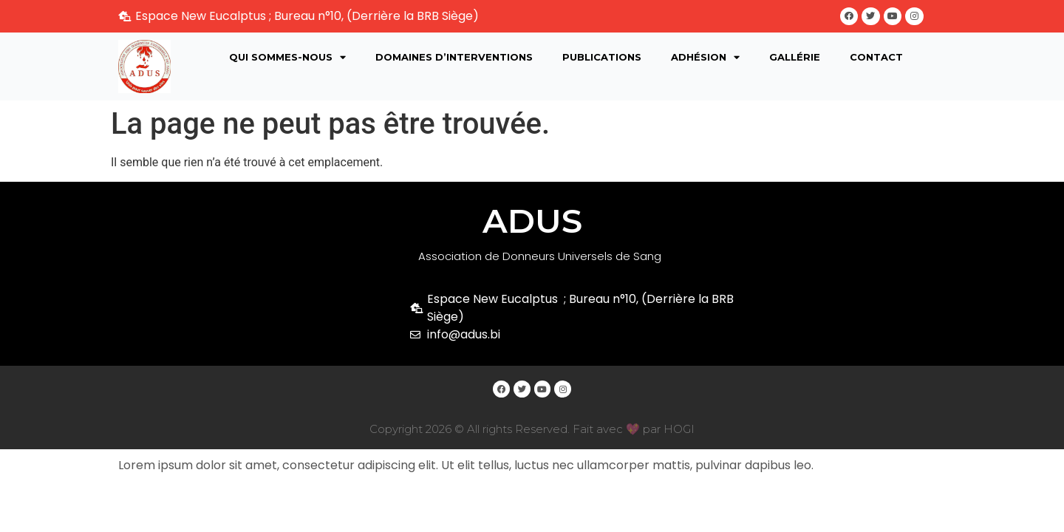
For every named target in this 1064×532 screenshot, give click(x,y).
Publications (601, 60)
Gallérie (794, 60)
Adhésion (705, 60)
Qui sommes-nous (287, 60)
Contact (876, 60)
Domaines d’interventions (454, 60)
